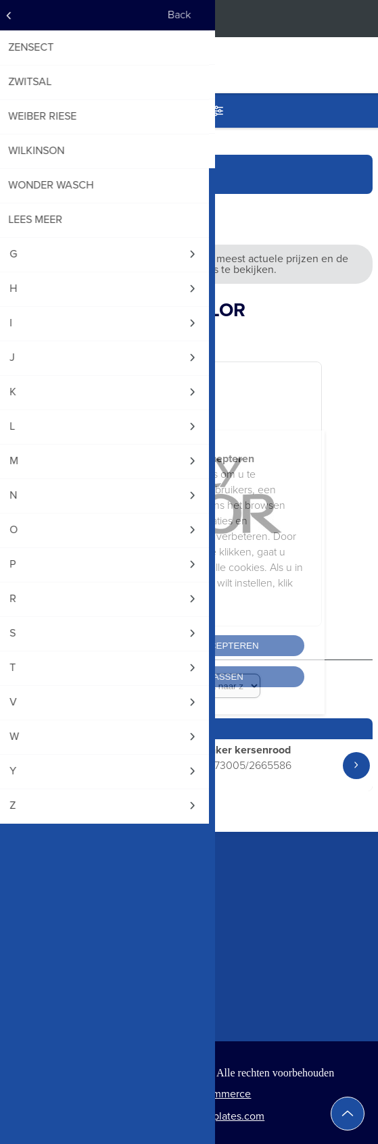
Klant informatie (44, 1002)
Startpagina (43, 174)
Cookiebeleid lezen (120, 614)
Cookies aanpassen (189, 677)
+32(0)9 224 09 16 (49, 889)
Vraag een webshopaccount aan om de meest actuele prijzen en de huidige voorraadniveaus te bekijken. (189, 264)
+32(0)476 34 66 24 (53, 914)
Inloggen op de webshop (358, 18)
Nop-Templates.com (217, 1116)
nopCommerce (216, 1093)
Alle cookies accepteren (188, 646)
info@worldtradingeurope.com (78, 939)
